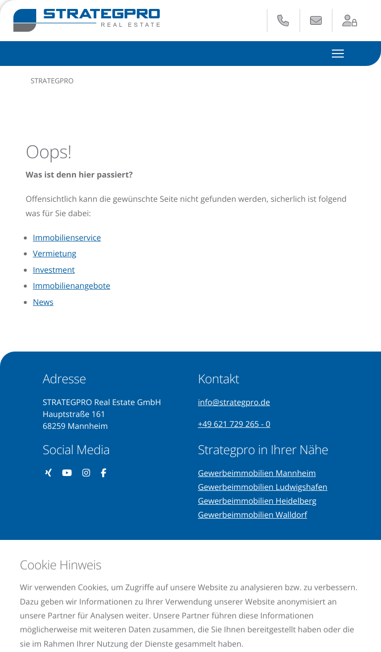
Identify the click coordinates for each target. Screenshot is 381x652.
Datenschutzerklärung (58, 604)
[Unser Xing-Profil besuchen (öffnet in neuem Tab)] (49, 473)
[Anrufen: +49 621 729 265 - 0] (283, 21)
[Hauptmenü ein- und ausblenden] (338, 53)
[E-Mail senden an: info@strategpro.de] (316, 21)
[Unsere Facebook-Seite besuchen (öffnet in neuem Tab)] (103, 473)
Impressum (145, 604)
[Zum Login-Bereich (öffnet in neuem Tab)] (350, 21)
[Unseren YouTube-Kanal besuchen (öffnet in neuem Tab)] (67, 473)
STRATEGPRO (52, 81)
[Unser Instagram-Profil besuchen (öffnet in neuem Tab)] (86, 473)
